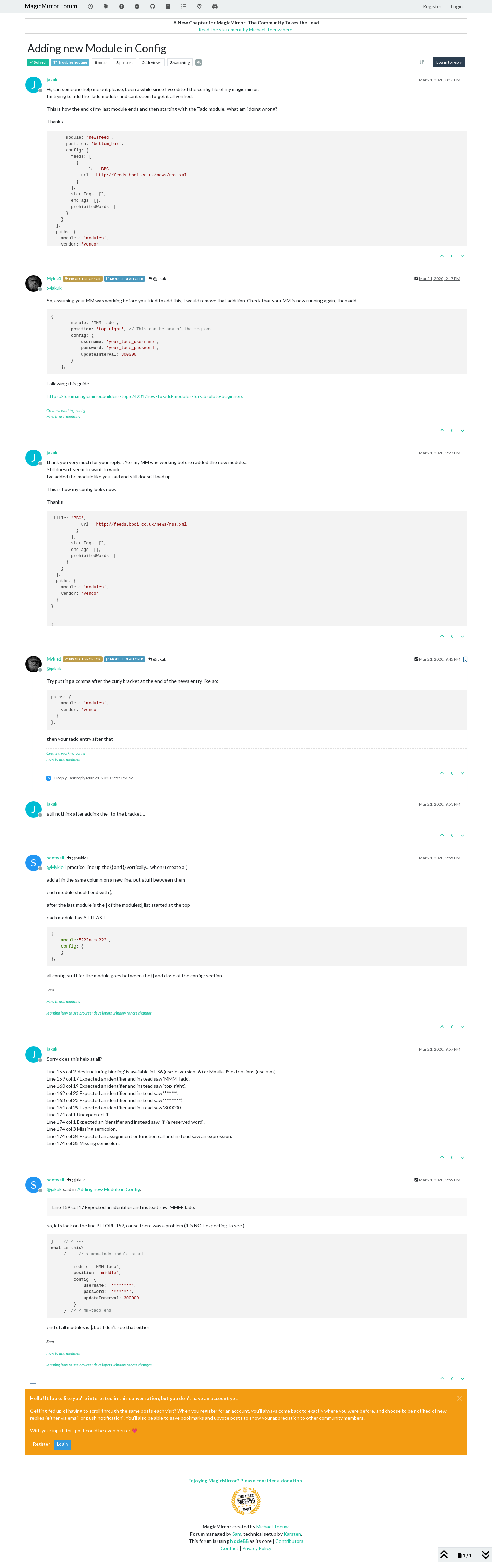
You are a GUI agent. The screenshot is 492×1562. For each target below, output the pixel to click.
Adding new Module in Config (108, 1189)
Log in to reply (449, 62)
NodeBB (239, 1541)
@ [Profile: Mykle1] (56, 867)
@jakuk (157, 278)
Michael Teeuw (272, 1527)
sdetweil (55, 857)
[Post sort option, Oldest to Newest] (422, 62)
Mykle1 (54, 278)
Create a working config (65, 410)
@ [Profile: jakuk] (54, 288)
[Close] (459, 1398)
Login (62, 1444)
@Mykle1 (78, 857)
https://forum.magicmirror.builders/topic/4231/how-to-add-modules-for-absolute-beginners (145, 396)
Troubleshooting (70, 62)
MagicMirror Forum (51, 6)
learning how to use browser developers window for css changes (99, 1013)
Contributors (289, 1541)
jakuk (52, 79)
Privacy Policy (256, 1548)
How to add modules (63, 416)
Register (41, 1444)
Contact (229, 1548)
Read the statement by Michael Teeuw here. (246, 29)
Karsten (292, 1534)
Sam (236, 1534)
